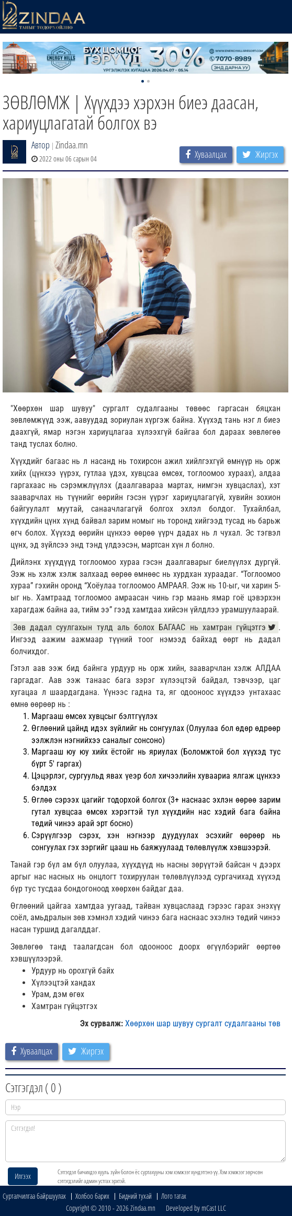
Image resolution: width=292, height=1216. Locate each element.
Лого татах (173, 1196)
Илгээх (23, 1176)
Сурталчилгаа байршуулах (34, 1196)
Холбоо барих (92, 1196)
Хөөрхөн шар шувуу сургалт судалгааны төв (202, 1023)
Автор (40, 144)
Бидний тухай (135, 1196)
